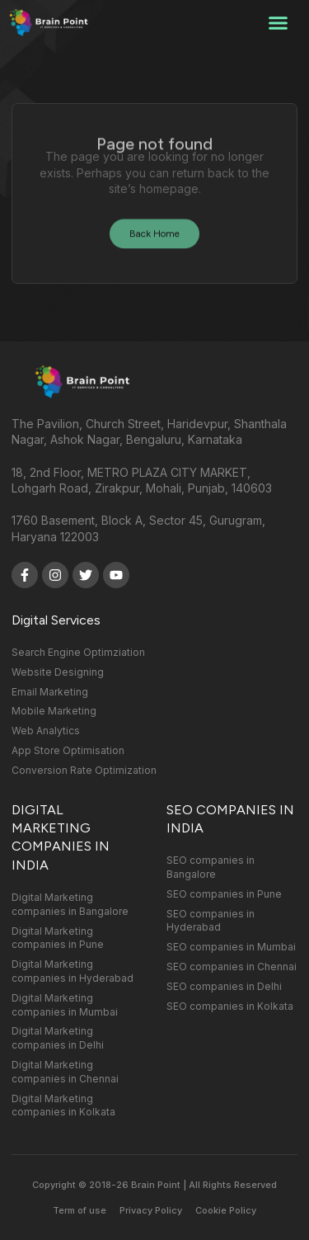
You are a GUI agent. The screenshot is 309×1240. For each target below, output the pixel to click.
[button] (278, 23)
